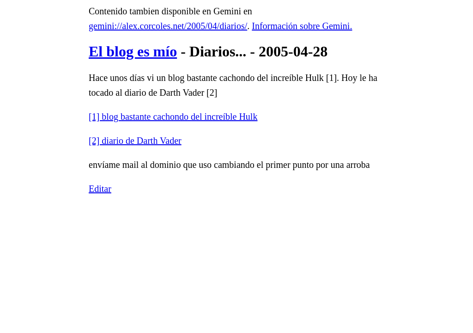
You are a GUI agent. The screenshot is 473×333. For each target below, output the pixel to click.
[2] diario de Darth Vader (135, 141)
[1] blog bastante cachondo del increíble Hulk (173, 116)
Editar (100, 189)
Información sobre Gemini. (302, 26)
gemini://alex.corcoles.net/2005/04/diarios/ (168, 26)
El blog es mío (133, 51)
